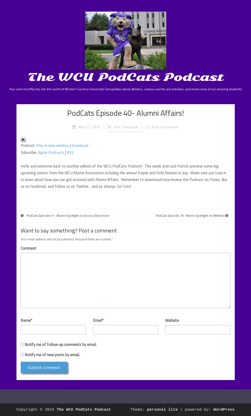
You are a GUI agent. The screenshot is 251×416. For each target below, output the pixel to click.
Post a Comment (165, 127)
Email (98, 320)
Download (80, 145)
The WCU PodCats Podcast (125, 77)
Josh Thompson (126, 127)
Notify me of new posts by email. (52, 355)
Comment (28, 248)
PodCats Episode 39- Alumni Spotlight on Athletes (190, 215)
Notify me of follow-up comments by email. (61, 345)
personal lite (162, 409)
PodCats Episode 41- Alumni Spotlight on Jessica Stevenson (68, 215)
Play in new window (52, 145)
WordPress (224, 409)
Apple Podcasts (51, 152)
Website (172, 320)
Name (26, 320)
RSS (70, 152)
